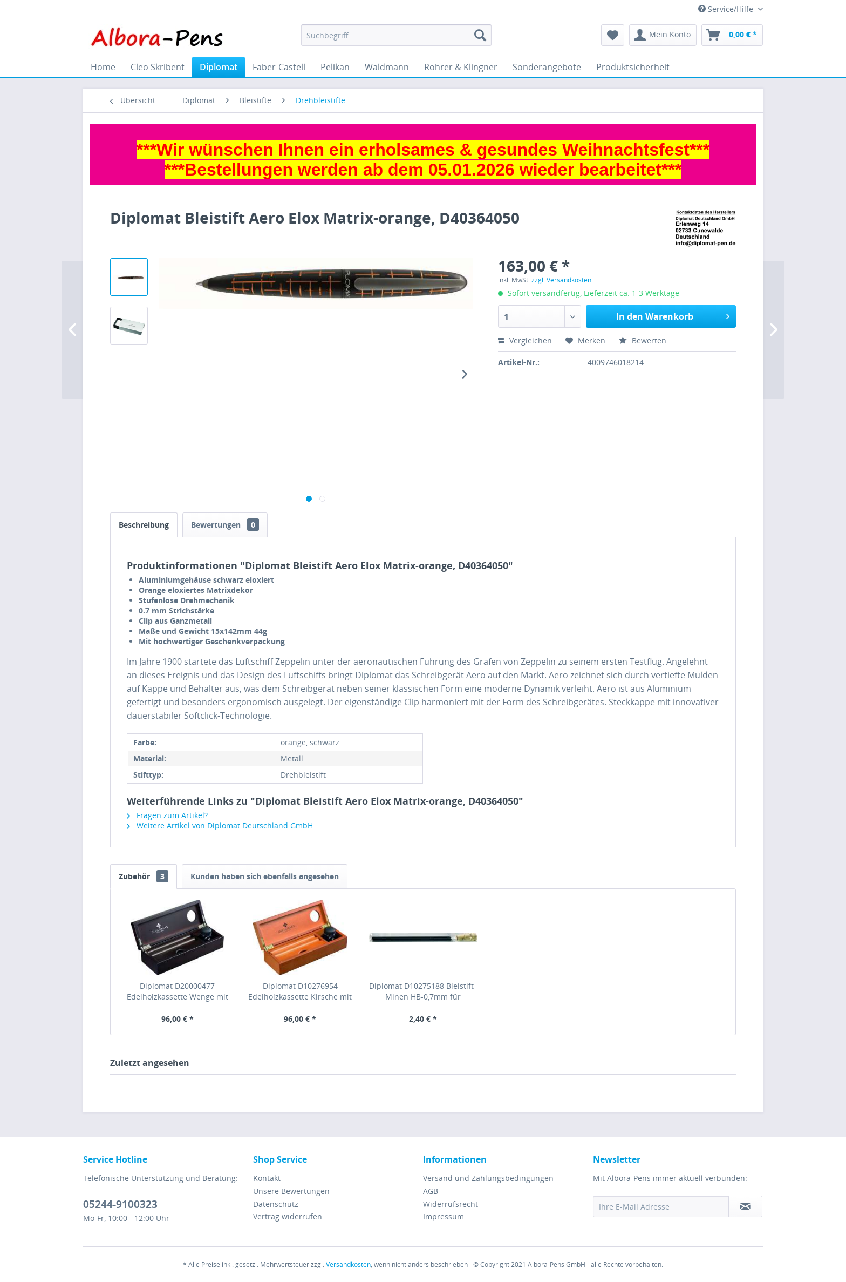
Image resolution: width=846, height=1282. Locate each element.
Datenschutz (275, 1204)
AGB (430, 1191)
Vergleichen (525, 340)
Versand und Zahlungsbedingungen (488, 1178)
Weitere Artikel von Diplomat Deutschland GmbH (220, 825)
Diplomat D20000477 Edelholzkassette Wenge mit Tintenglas (177, 991)
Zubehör (143, 876)
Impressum (443, 1216)
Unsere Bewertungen (291, 1191)
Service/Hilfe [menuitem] (726, 9)
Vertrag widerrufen (287, 1216)
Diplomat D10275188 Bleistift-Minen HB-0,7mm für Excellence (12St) (422, 991)
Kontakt (267, 1178)
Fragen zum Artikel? (167, 815)
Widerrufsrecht (450, 1204)
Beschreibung (144, 524)
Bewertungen (225, 524)
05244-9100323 (120, 1204)
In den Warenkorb (672, 315)
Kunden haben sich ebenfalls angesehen (264, 876)
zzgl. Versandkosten (561, 280)
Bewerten (642, 340)
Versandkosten (348, 1264)
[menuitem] (396, 35)
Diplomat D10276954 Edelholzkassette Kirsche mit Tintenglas (300, 991)
